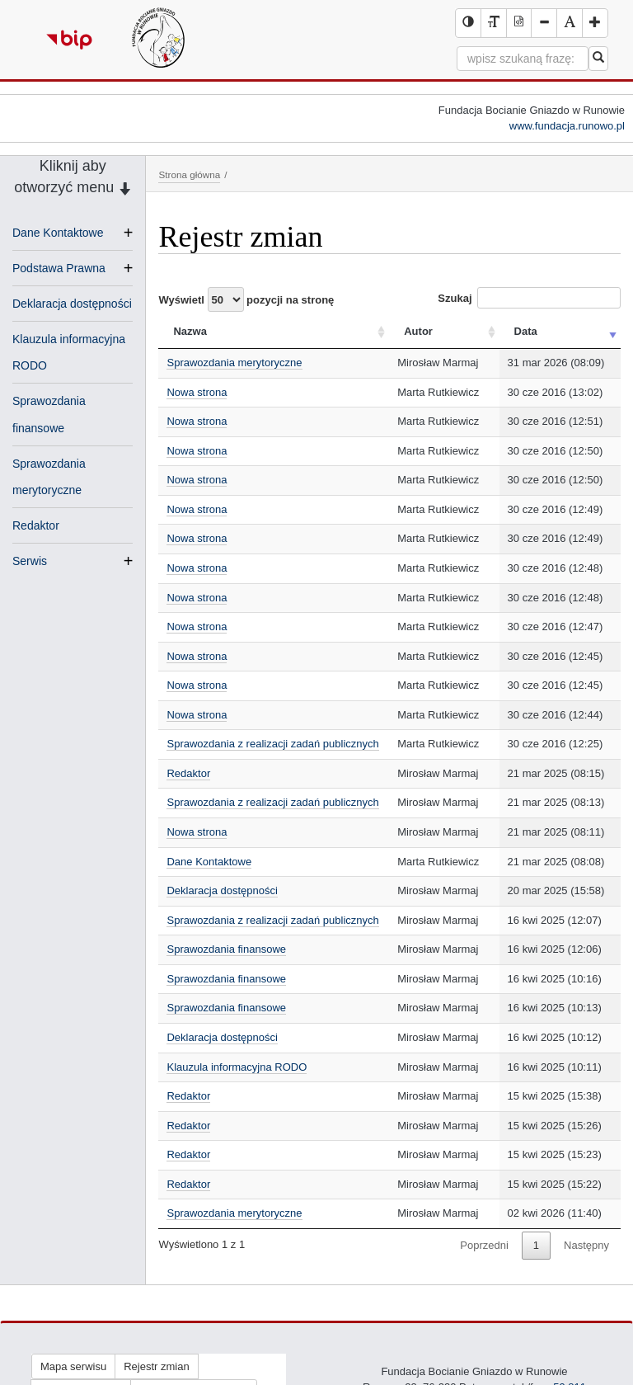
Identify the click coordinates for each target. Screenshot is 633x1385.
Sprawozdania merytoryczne (234, 362)
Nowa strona (196, 392)
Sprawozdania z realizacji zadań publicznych (272, 743)
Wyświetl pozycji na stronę (246, 299)
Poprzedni (484, 1245)
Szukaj (529, 298)
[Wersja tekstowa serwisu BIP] (494, 23)
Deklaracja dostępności (72, 303)
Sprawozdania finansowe (226, 949)
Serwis (29, 561)
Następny (586, 1245)
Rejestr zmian (156, 1366)
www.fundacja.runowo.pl (567, 126)
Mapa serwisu (73, 1366)
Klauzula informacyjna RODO (236, 1067)
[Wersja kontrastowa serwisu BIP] (468, 23)
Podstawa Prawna (59, 268)
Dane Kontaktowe (58, 233)
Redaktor (35, 525)
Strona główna (189, 174)
